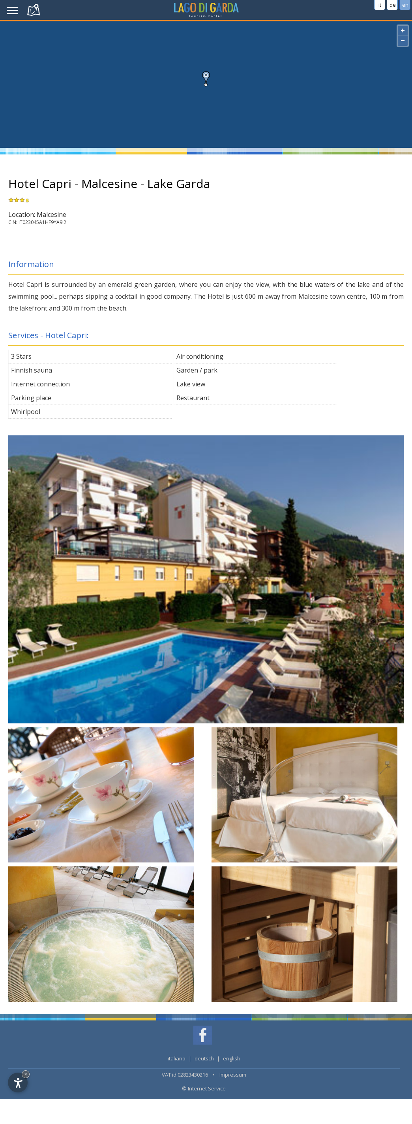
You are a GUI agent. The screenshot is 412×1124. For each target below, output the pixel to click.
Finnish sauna (31, 370)
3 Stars (21, 356)
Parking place (31, 397)
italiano (176, 1058)
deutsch (204, 1058)
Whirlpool (25, 411)
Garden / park (196, 370)
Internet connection (40, 384)
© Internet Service (204, 1088)
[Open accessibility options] (18, 1082)
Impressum (232, 1074)
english (231, 1058)
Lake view (190, 384)
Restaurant (193, 397)
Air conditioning (199, 356)
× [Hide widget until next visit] (25, 1074)
